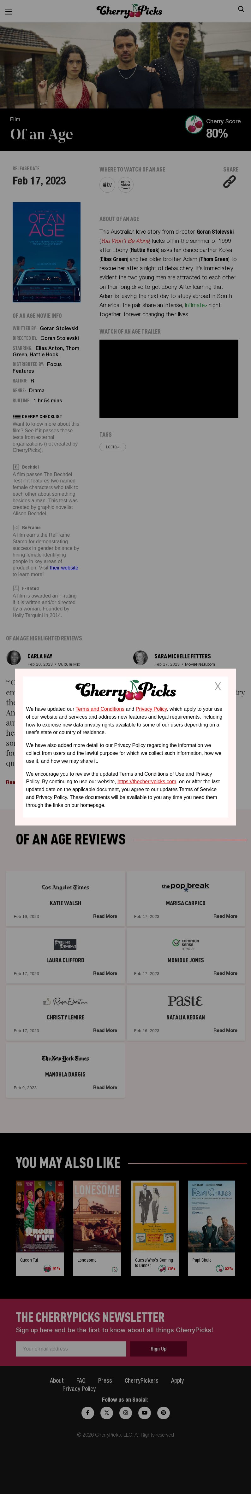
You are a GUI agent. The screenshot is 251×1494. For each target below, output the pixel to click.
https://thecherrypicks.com (146, 781)
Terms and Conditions (99, 709)
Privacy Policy (151, 709)
